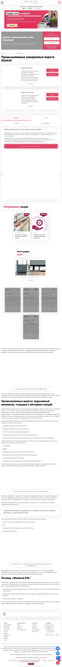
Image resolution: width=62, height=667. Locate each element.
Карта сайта (51, 660)
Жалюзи (5, 623)
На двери (34, 626)
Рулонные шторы (21, 623)
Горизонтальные (7, 624)
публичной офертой (41, 657)
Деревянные (6, 626)
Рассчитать (52, 74)
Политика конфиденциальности (15, 660)
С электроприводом (21, 629)
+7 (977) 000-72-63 (34, 3)
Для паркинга (35, 628)
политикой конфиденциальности (52, 47)
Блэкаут (19, 624)
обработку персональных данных (51, 46)
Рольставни (34, 623)
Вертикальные (7, 635)
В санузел (34, 624)
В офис (5, 640)
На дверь (6, 633)
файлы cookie (32, 659)
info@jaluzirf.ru (49, 628)
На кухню (6, 638)
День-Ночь (19, 626)
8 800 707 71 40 (30, 1)
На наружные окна (36, 629)
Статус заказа (37, 8)
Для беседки (35, 631)
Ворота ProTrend (27, 92)
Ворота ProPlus (26, 68)
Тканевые (6, 631)
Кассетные (6, 629)
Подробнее (30, 83)
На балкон (6, 636)
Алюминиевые (7, 628)
